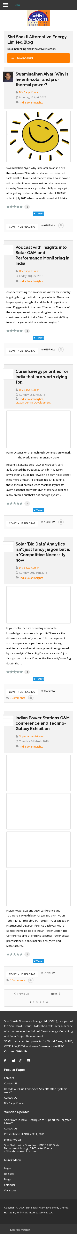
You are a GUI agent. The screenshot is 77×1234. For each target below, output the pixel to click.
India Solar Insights (31, 102)
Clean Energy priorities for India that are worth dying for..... (42, 377)
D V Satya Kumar (29, 92)
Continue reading (22, 226)
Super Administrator (31, 736)
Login (7, 1168)
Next (55, 994)
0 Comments (17, 698)
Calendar (9, 1185)
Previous (21, 994)
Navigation (22, 58)
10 (21, 206)
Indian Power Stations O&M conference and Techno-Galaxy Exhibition (43, 723)
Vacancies (10, 1190)
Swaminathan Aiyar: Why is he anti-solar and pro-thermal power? (42, 79)
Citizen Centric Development (33, 402)
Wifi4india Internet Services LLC (35, 1212)
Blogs (7, 1179)
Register (9, 1174)
